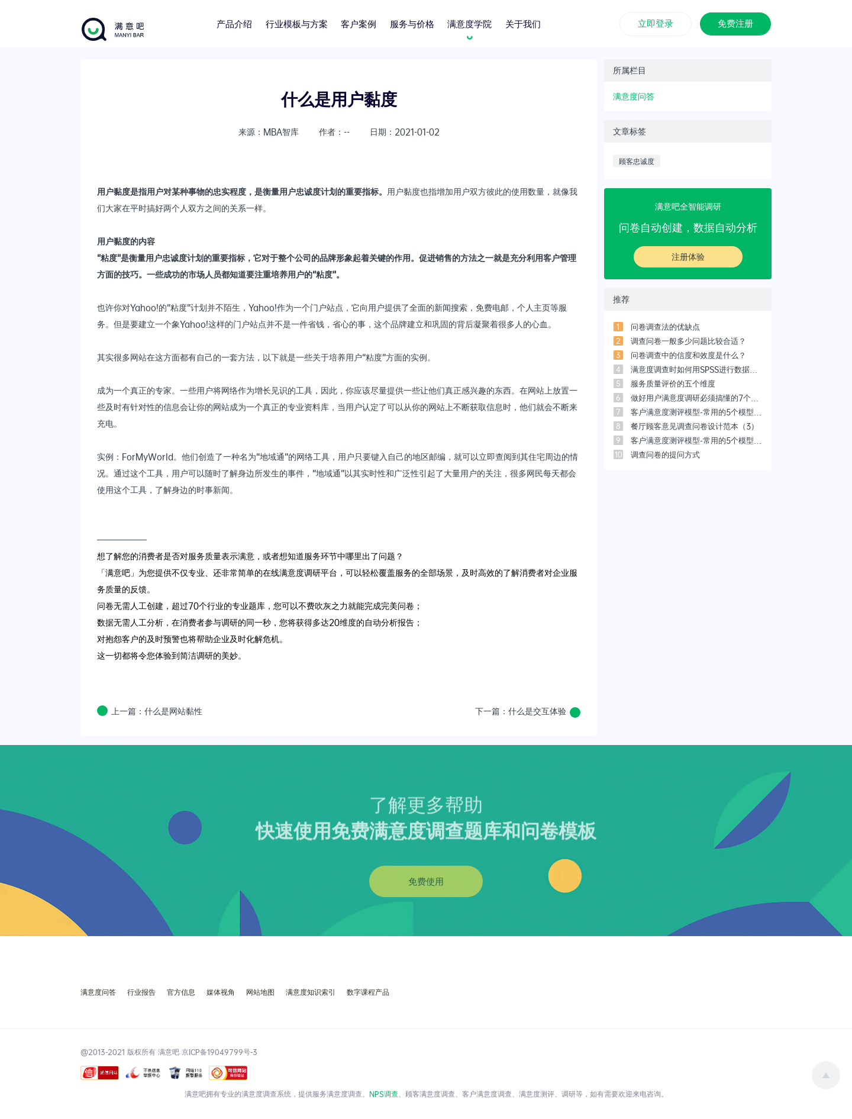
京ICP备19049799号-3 (219, 1051)
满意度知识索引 (310, 991)
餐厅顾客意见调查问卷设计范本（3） (695, 426)
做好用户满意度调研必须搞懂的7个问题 (697, 398)
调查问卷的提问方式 (665, 454)
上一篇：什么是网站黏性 (156, 711)
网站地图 (260, 991)
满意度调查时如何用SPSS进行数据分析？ (697, 369)
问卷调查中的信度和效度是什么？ (688, 355)
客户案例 (358, 23)
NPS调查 (383, 1093)
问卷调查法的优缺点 (665, 327)
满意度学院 (469, 23)
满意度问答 (633, 96)
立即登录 (655, 22)
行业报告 (141, 991)
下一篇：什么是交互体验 (520, 711)
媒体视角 (220, 991)
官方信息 (181, 991)
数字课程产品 (368, 991)
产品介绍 (234, 23)
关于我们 (523, 23)
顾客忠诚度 (636, 161)
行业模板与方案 (297, 23)
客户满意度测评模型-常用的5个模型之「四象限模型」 (697, 412)
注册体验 (688, 256)
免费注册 (735, 22)
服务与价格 (412, 23)
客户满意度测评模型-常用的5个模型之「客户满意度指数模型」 (697, 440)
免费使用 (426, 881)
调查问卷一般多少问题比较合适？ (688, 341)
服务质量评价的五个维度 (673, 383)
